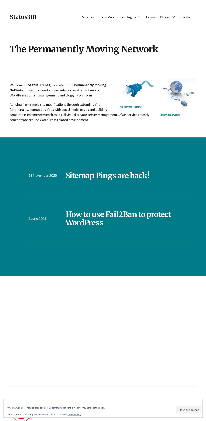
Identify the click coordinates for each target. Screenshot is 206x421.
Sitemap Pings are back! (107, 175)
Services (88, 17)
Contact (187, 17)
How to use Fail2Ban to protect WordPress (118, 218)
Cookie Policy (74, 414)
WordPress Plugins (130, 106)
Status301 (23, 17)
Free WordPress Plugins (118, 17)
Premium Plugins (158, 17)
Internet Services (170, 114)
